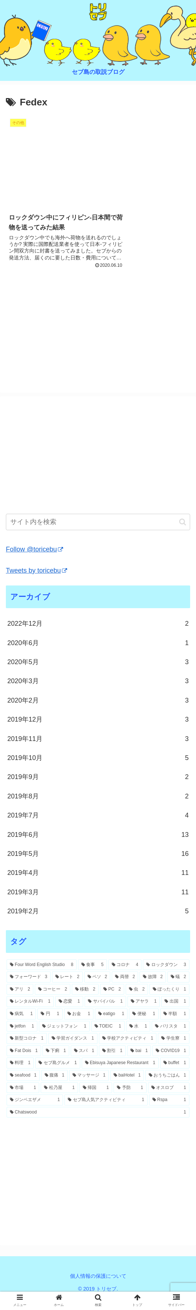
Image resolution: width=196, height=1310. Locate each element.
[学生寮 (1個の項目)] (173, 1049)
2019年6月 (98, 845)
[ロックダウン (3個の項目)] (166, 975)
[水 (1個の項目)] (138, 1037)
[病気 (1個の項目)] (21, 1024)
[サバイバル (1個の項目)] (105, 1012)
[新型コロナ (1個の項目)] (27, 1049)
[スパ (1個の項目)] (84, 1061)
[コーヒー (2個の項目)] (52, 1000)
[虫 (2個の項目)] (137, 1000)
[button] (182, 532)
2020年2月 (98, 711)
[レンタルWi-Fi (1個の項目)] (30, 1012)
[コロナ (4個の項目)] (125, 975)
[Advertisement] (98, 337)
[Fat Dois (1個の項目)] (24, 1061)
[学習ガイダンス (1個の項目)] (72, 1049)
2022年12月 (98, 634)
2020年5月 (98, 672)
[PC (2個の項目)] (112, 1000)
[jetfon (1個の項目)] (22, 1037)
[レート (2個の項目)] (67, 987)
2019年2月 (98, 922)
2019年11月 (98, 749)
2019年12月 (98, 730)
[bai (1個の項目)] (139, 1061)
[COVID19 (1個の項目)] (170, 1061)
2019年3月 (98, 903)
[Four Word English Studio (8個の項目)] (42, 975)
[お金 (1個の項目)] (78, 1024)
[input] (98, 533)
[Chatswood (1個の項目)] (98, 1123)
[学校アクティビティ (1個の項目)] (128, 1049)
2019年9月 (98, 788)
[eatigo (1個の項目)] (111, 1024)
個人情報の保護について (98, 1287)
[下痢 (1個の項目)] (55, 1061)
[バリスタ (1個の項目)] (170, 1037)
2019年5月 (98, 864)
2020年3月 (98, 692)
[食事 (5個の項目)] (92, 975)
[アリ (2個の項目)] (20, 1000)
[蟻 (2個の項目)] (178, 987)
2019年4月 (98, 884)
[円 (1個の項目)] (49, 1024)
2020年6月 (98, 653)
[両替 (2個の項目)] (125, 987)
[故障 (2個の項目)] (153, 987)
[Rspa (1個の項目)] (169, 1110)
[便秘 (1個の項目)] (143, 1024)
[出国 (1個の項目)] (175, 1012)
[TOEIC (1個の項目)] (108, 1037)
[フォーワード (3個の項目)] (29, 987)
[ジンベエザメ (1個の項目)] (35, 1110)
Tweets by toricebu (36, 581)
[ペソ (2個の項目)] (97, 987)
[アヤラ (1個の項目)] (143, 1012)
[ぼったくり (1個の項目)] (169, 1000)
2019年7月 (98, 826)
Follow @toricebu (34, 560)
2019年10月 (98, 768)
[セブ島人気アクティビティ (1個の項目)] (105, 1110)
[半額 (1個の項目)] (174, 1024)
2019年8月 (98, 807)
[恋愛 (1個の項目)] (69, 1012)
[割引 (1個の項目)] (112, 1061)
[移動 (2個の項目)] (85, 1000)
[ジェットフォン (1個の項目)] (64, 1037)
